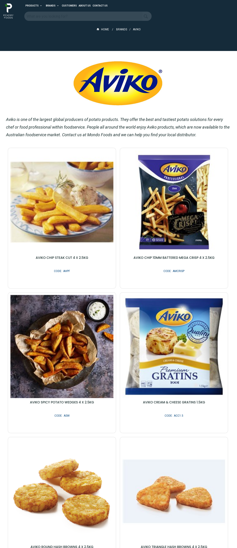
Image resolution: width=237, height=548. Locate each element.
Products (32, 5)
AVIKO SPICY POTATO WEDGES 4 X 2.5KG (194, 220)
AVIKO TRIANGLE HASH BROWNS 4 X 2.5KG (193, 330)
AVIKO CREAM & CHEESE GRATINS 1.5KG (43, 328)
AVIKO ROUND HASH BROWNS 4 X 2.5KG (118, 328)
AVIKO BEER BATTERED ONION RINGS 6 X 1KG (118, 437)
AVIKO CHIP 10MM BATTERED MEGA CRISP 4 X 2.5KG (118, 222)
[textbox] (83, 16)
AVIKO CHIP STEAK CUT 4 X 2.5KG (43, 220)
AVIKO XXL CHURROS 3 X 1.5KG (193, 435)
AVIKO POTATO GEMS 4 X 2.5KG (43, 435)
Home (103, 29)
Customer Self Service (116, 531)
